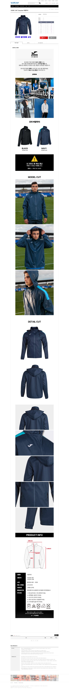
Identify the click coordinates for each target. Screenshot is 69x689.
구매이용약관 (15, 682)
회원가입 (42, 0)
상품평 (28, 42)
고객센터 (53, 0)
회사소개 (12, 682)
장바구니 (46, 0)
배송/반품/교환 (40, 42)
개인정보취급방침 (20, 682)
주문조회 (49, 0)
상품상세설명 (16, 42)
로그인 (39, 0)
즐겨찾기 (56, 0)
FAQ (29, 6)
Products (12, 6)
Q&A (26, 6)
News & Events (22, 6)
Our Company (17, 6)
